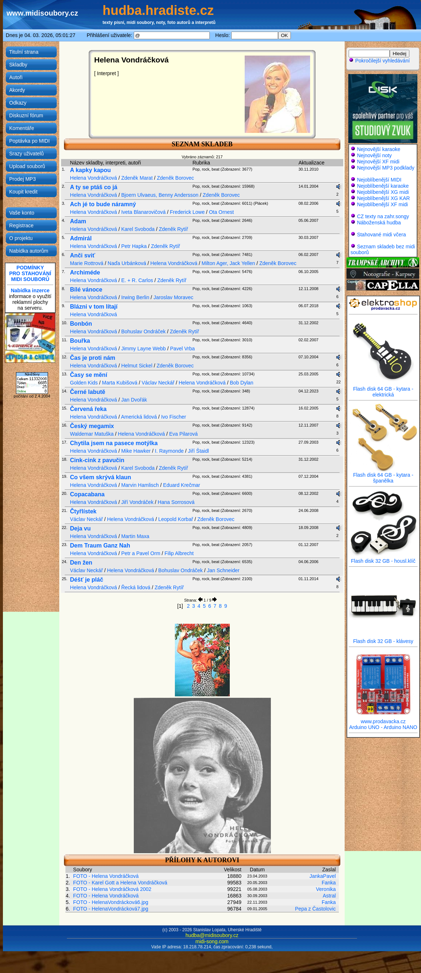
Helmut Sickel (136, 366)
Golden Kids (84, 383)
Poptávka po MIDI (29, 141)
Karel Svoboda (138, 229)
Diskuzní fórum (26, 115)
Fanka (329, 883)
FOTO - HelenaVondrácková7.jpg (110, 909)
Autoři (16, 77)
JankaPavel (322, 876)
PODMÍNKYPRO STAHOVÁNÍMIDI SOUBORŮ (30, 273)
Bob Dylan (241, 383)
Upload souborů (27, 166)
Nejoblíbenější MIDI (379, 180)
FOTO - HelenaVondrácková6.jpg (110, 902)
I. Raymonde (169, 451)
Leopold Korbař (175, 519)
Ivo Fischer (173, 417)
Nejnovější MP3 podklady (385, 168)
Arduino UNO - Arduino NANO (383, 727)
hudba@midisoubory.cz (211, 935)
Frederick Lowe (187, 212)
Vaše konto (21, 213)
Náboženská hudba (379, 222)
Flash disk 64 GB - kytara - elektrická (383, 389)
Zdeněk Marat (136, 178)
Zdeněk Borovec (175, 178)
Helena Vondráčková (93, 178)
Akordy (17, 90)
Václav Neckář (157, 383)
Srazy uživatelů (26, 153)
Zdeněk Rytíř (173, 229)
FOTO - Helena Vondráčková (106, 876)
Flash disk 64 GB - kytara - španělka (383, 475)
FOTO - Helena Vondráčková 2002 (112, 889)
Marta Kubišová (119, 383)
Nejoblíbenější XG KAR (383, 198)
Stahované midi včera (381, 234)
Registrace (21, 225)
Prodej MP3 (22, 179)
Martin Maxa (135, 536)
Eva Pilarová (183, 434)
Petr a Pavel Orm (140, 553)
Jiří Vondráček (137, 502)
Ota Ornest (221, 212)
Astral (329, 896)
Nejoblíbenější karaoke (383, 186)
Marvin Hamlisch (140, 485)
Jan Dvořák (134, 400)
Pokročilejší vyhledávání (379, 61)
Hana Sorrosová (176, 502)
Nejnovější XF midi (378, 161)
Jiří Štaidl (198, 451)
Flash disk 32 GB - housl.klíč (383, 558)
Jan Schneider (223, 570)
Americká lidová (139, 417)
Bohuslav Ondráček (143, 331)
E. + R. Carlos (137, 280)
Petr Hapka (134, 246)
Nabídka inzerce (30, 290)
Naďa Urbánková (127, 263)
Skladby (18, 65)
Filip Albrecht (178, 553)
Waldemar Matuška (92, 434)
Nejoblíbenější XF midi (382, 204)
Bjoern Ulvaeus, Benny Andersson (159, 195)
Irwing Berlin (135, 297)
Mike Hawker (136, 451)
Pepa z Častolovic (315, 909)
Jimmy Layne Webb (143, 348)
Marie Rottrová (87, 263)
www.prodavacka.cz (383, 719)
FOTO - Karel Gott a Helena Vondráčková (120, 883)
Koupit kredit (23, 192)
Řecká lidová (135, 587)
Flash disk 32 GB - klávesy (383, 639)
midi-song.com (211, 941)
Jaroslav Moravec (173, 297)
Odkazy (17, 103)
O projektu (21, 238)
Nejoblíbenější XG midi (383, 192)
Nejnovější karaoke (378, 149)
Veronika (326, 889)
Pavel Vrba (182, 348)
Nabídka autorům (28, 251)
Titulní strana (23, 52)
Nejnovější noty (374, 155)
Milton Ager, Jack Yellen (228, 263)
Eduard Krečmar (181, 485)
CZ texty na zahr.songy (383, 216)
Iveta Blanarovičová (143, 212)
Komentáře (21, 128)
